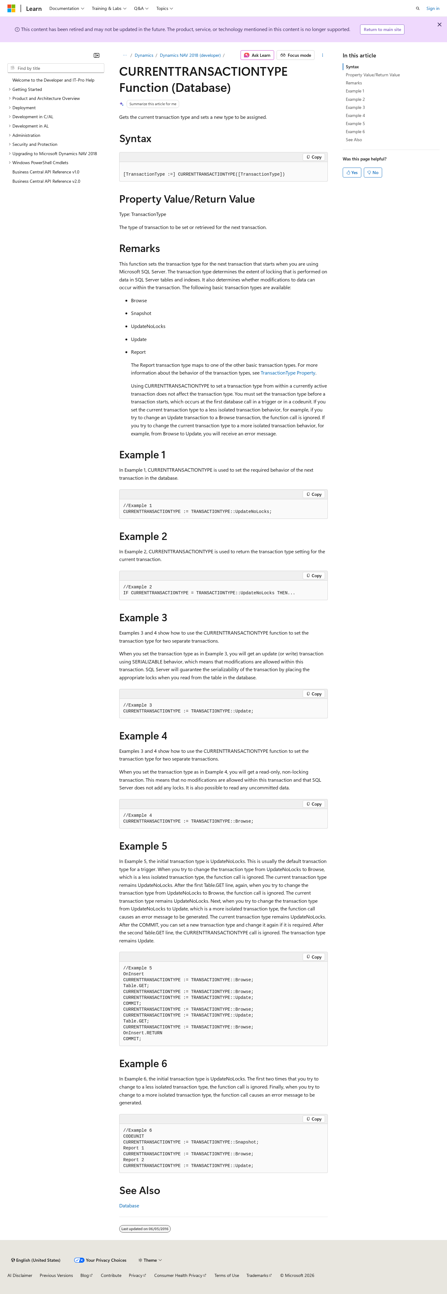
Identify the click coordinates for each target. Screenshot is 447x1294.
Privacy (135, 1275)
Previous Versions (56, 1275)
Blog (84, 1275)
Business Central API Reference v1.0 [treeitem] (45, 172)
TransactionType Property (288, 372)
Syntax (352, 67)
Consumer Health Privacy (178, 1275)
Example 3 (355, 107)
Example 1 (355, 91)
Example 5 (355, 123)
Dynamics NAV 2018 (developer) (190, 55)
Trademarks (257, 1275)
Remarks (354, 83)
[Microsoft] (11, 8)
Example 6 (355, 131)
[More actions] (322, 55)
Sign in (433, 8)
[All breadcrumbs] (124, 55)
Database (129, 1205)
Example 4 (355, 115)
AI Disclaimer (19, 1275)
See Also (354, 139)
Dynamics (144, 55)
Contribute (111, 1275)
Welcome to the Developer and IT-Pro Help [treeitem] (53, 80)
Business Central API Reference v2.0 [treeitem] (46, 181)
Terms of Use (226, 1275)
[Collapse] (96, 55)
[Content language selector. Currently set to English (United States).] (35, 1260)
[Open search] (418, 8)
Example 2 (355, 99)
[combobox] (55, 68)
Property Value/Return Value (373, 75)
